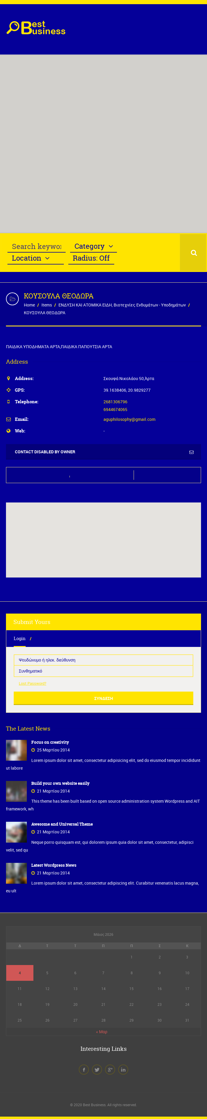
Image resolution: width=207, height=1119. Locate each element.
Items (46, 305)
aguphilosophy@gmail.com (129, 419)
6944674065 (115, 409)
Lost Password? (32, 683)
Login (19, 638)
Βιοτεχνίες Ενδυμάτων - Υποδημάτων (150, 305)
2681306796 (115, 401)
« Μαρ (101, 1031)
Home (29, 305)
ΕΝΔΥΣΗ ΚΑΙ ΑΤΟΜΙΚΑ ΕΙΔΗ (85, 305)
